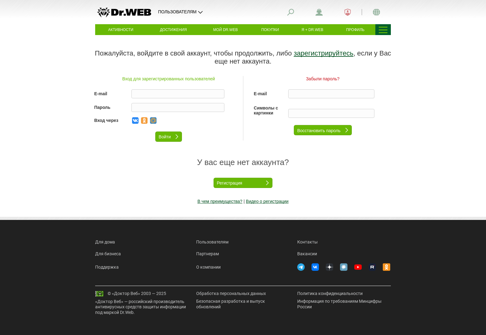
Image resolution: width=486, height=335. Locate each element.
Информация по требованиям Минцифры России (339, 304)
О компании (208, 267)
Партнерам (207, 254)
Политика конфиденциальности (330, 293)
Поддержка (107, 267)
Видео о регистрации (267, 201)
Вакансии (307, 254)
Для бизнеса (108, 254)
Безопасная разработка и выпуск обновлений (230, 304)
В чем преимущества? (219, 201)
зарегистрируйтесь (324, 53)
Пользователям (212, 242)
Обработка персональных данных (231, 293)
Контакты (307, 242)
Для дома (105, 242)
